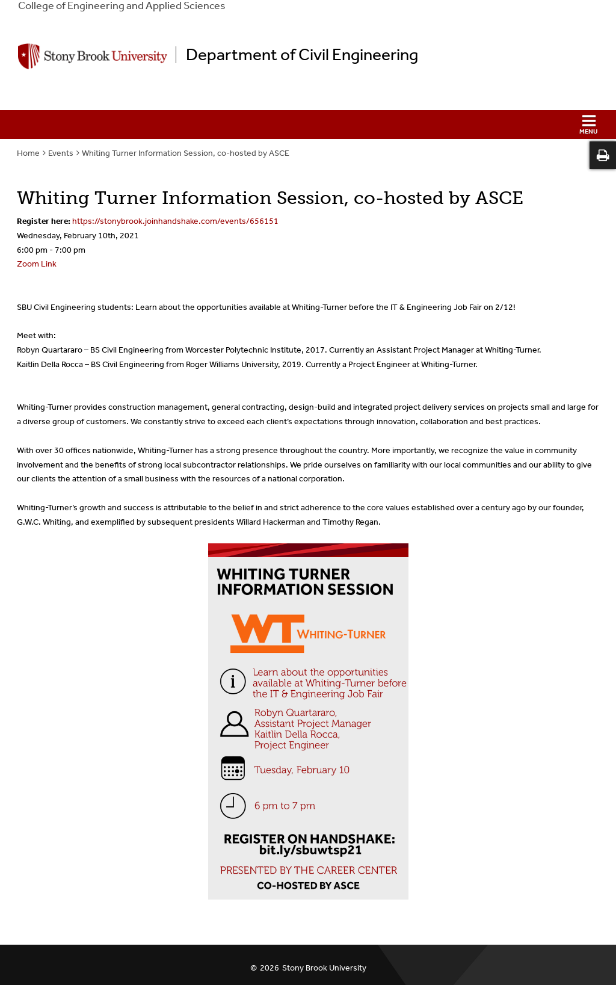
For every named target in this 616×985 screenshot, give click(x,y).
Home (28, 153)
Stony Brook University (324, 968)
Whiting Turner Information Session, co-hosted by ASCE (185, 153)
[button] (308, 124)
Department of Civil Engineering (302, 54)
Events (60, 153)
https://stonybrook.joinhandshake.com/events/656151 (175, 221)
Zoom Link (37, 264)
